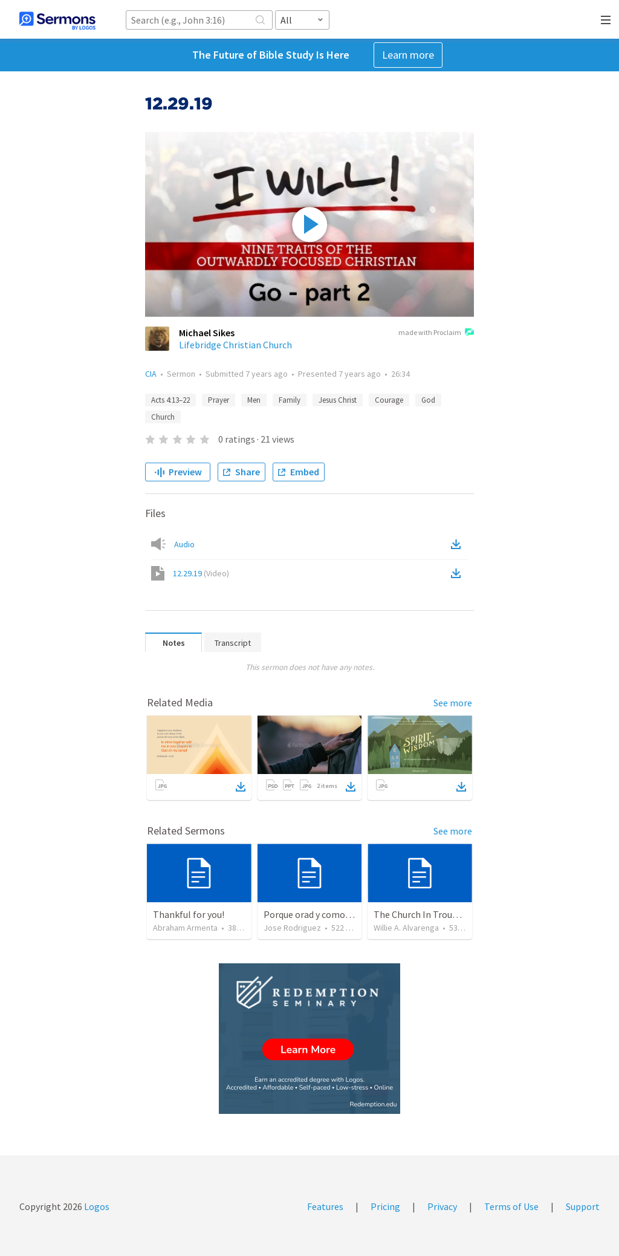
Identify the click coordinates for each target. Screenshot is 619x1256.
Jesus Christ (338, 400)
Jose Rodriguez (292, 927)
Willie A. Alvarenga (406, 927)
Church (163, 417)
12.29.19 (201, 573)
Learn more (408, 55)
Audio (184, 544)
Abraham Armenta (185, 927)
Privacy (442, 1206)
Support (583, 1206)
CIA (151, 373)
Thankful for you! (188, 914)
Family (289, 400)
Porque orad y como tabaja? (321, 914)
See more (452, 703)
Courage (389, 400)
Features (325, 1206)
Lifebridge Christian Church (235, 345)
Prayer (218, 400)
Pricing (385, 1206)
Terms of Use (511, 1206)
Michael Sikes (207, 333)
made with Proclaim (436, 333)
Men (254, 400)
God (428, 400)
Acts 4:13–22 (170, 400)
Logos (95, 1206)
